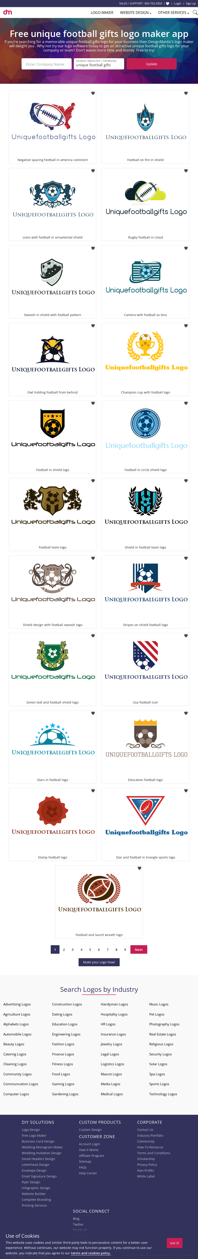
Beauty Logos (13, 1043)
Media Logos (110, 1083)
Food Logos (61, 1073)
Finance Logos (63, 1053)
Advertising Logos (17, 1003)
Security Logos (160, 1053)
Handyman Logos (114, 1003)
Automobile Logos (17, 1033)
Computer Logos (16, 1093)
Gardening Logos (65, 1093)
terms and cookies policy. (91, 1253)
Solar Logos (158, 1063)
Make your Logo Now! (99, 961)
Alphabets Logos (16, 1023)
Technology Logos (163, 1093)
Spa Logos (157, 1073)
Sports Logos (159, 1083)
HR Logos (108, 1023)
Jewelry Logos (111, 1043)
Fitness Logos (62, 1063)
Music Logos (158, 1003)
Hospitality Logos (114, 1013)
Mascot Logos (111, 1073)
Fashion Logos (63, 1043)
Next (139, 948)
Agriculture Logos (16, 1013)
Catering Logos (14, 1053)
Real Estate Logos (162, 1033)
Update (151, 64)
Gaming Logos (63, 1083)
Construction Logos (67, 1003)
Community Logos (17, 1073)
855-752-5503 (153, 3)
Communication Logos (20, 1083)
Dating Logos (62, 1013)
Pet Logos (156, 1013)
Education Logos (64, 1023)
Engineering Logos (66, 1033)
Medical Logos (112, 1093)
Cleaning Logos (15, 1063)
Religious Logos (161, 1043)
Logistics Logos (112, 1063)
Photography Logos (164, 1023)
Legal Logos (110, 1053)
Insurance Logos (113, 1033)
